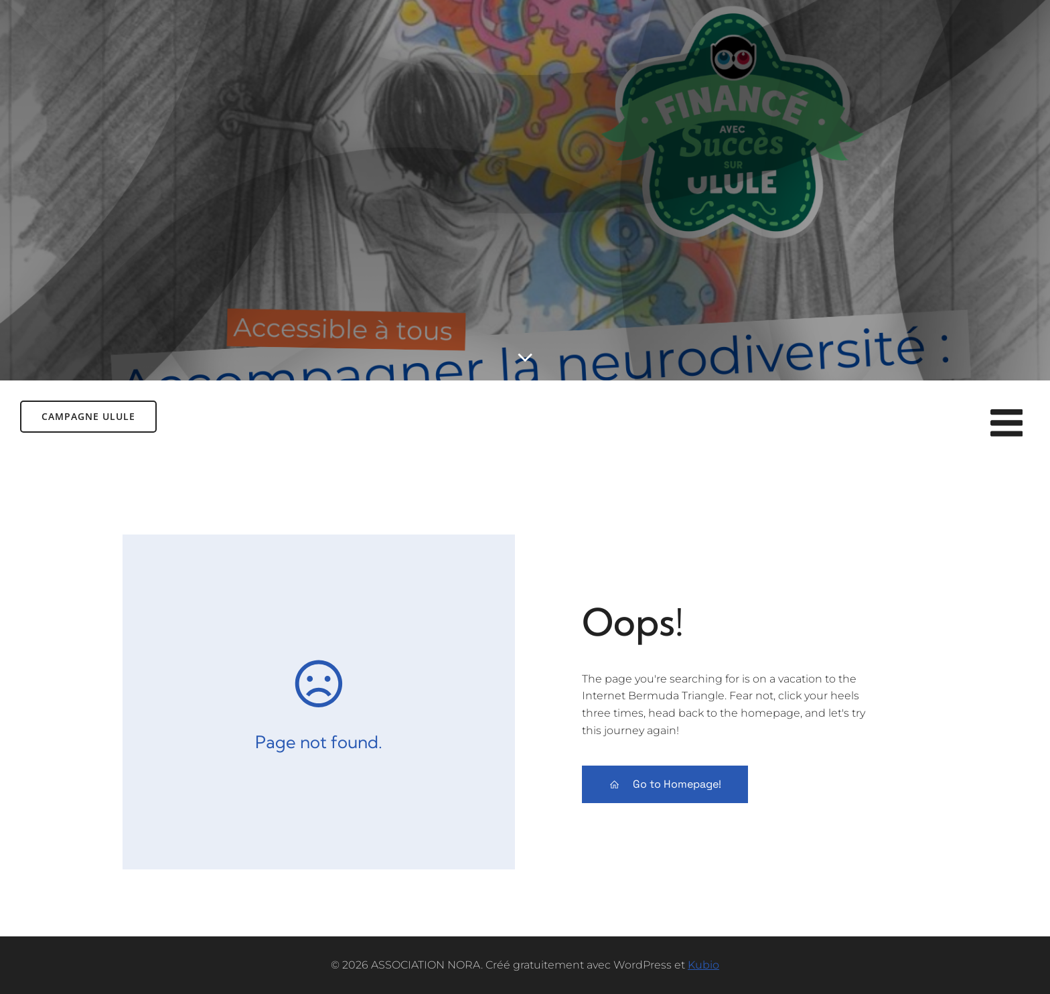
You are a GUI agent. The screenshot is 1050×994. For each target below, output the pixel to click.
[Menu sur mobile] (1006, 424)
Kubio (703, 964)
